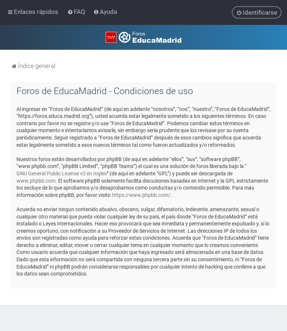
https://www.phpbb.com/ (141, 195)
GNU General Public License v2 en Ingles (61, 173)
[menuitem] (76, 11)
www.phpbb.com (36, 180)
